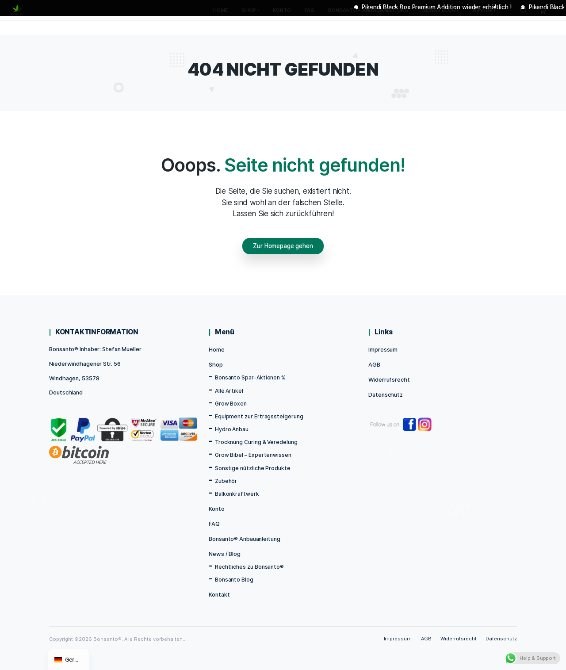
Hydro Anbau (232, 429)
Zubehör (226, 481)
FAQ (214, 524)
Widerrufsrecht (388, 379)
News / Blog (225, 554)
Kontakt (219, 594)
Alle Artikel (229, 390)
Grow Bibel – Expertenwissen (253, 455)
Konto (216, 508)
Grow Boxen (231, 403)
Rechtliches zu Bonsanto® (249, 566)
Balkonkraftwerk (237, 493)
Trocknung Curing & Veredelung (256, 442)
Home (217, 349)
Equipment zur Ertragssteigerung (259, 416)
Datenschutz (385, 394)
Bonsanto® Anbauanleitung (244, 539)
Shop (216, 364)
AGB (374, 364)
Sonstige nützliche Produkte (253, 468)
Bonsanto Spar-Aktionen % (250, 377)
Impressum (383, 349)
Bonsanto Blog (234, 579)
